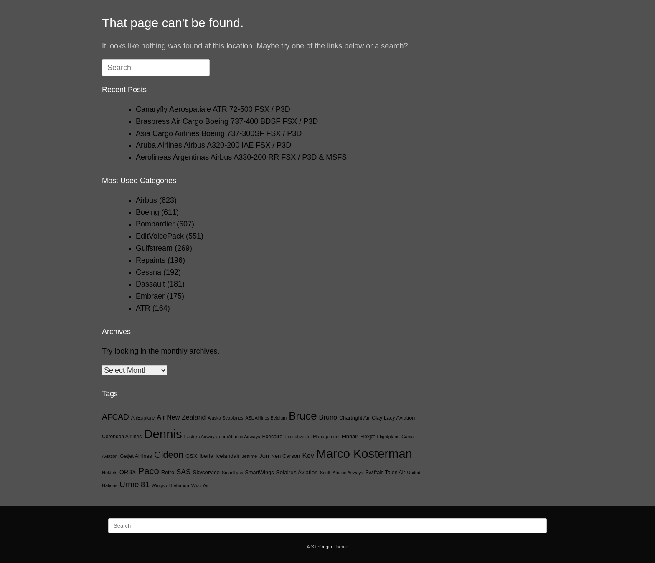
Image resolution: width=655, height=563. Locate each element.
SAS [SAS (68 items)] (183, 471)
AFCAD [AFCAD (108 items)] (115, 416)
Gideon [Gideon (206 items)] (168, 455)
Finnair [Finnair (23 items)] (350, 436)
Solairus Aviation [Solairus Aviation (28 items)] (297, 472)
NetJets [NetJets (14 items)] (109, 472)
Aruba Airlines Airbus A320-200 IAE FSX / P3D (213, 145)
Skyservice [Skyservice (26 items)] (206, 472)
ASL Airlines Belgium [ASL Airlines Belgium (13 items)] (266, 417)
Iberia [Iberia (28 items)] (206, 456)
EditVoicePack (160, 236)
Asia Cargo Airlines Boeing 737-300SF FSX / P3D (219, 133)
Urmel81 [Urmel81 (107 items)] (134, 484)
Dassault (150, 284)
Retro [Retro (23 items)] (167, 472)
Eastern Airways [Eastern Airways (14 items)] (200, 436)
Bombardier (155, 224)
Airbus (146, 200)
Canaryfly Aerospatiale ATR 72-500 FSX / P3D (213, 109)
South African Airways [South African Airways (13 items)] (341, 472)
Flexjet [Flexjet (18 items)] (367, 437)
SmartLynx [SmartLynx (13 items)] (232, 472)
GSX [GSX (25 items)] (191, 456)
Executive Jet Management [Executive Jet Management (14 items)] (312, 436)
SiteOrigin (321, 546)
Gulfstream (154, 248)
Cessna (148, 272)
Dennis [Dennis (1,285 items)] (163, 434)
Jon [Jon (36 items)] (264, 455)
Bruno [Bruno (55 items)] (328, 417)
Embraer (150, 296)
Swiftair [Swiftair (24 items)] (374, 472)
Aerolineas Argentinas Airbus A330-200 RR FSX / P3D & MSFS (241, 157)
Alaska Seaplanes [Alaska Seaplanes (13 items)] (225, 417)
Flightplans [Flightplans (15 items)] (388, 436)
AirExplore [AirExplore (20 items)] (143, 418)
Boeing (147, 212)
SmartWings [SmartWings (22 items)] (259, 472)
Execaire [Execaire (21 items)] (272, 437)
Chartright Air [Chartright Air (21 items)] (354, 418)
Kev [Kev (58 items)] (308, 456)
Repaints (150, 260)
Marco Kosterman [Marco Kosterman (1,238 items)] (364, 453)
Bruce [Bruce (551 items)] (303, 416)
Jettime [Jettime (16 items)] (249, 456)
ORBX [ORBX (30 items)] (127, 472)
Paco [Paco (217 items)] (148, 471)
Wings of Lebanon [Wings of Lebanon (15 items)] (170, 485)
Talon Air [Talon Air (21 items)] (395, 472)
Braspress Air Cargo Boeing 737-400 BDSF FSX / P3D (227, 121)
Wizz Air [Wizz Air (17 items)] (200, 485)
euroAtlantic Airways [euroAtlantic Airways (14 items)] (239, 436)
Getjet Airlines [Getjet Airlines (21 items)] (136, 456)
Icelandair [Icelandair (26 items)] (228, 456)
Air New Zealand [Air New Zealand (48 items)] (181, 417)
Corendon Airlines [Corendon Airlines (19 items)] (122, 437)
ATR (143, 308)
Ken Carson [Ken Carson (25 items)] (285, 456)
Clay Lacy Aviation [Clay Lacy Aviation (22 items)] (393, 418)
